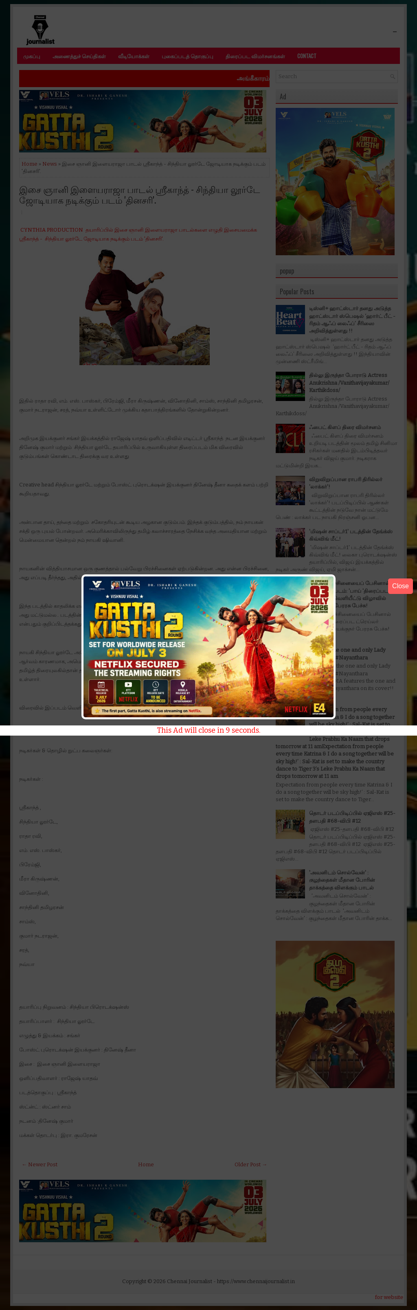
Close (400, 586)
